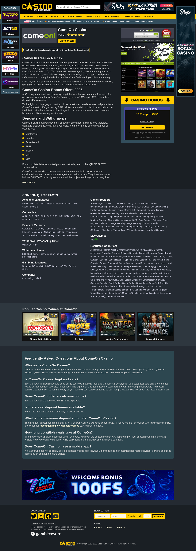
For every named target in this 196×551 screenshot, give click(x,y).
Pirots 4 (79, 339)
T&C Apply (135, 133)
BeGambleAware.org (159, 133)
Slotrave (10, 87)
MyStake (10, 47)
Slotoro (10, 21)
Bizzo (10, 61)
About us (121, 527)
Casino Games (75, 16)
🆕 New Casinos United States (86, 21)
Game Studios (93, 16)
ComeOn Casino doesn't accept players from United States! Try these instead (56, 50)
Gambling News (132, 16)
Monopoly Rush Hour (40, 339)
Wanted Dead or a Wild (117, 339)
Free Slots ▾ (57, 16)
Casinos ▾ (42, 16)
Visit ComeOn (67, 41)
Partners (98, 527)
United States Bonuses (143, 21)
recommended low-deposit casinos (59, 425)
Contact (109, 527)
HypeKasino (10, 74)
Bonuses (28, 16)
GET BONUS (147, 127)
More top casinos (10, 92)
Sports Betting (112, 16)
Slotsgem (10, 34)
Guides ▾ (149, 16)
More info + (28, 182)
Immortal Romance (155, 339)
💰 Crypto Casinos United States (116, 21)
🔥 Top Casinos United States (57, 21)
